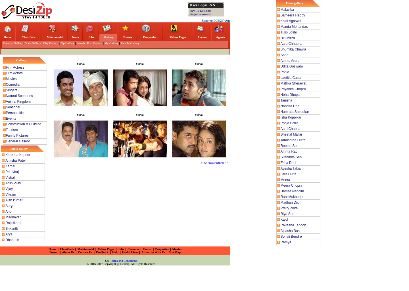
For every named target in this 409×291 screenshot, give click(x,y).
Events (127, 37)
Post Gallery (94, 43)
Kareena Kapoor (17, 155)
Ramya (285, 242)
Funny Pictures (17, 136)
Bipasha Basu (290, 231)
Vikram (10, 195)
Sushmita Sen (291, 157)
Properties (149, 37)
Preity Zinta (289, 208)
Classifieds (29, 37)
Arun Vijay (13, 183)
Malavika (287, 10)
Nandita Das (289, 106)
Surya (9, 206)
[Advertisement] (121, 10)
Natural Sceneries (19, 96)
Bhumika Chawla (293, 49)
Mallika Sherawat (293, 83)
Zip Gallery (67, 43)
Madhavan (13, 217)
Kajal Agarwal (290, 21)
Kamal (10, 166)
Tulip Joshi (288, 32)
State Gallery (33, 43)
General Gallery (18, 141)
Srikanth (11, 229)
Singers (12, 90)
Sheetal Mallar (291, 134)
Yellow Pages (178, 37)
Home (7, 37)
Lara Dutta (288, 174)
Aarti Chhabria (291, 44)
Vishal (9, 178)
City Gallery (50, 43)
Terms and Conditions (123, 260)
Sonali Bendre (291, 237)
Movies (11, 79)
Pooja (284, 72)
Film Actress (15, 67)
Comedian (14, 85)
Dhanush (12, 240)
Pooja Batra (289, 123)
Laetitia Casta (290, 78)
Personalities (16, 113)
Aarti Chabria (290, 129)
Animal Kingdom (18, 102)
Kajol (284, 220)
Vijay (9, 189)
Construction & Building (23, 124)
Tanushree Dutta (292, 140)
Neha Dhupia (290, 95)
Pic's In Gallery (130, 43)
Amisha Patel (15, 161)
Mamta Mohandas (294, 27)
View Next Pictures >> (214, 162)
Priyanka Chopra (293, 89)
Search (81, 43)
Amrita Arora (289, 61)
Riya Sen (287, 214)
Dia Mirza (287, 38)
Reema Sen (289, 146)
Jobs (91, 37)
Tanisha (286, 100)
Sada (284, 55)
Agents (220, 37)
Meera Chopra (291, 185)
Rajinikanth (13, 223)
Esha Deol (288, 163)
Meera (285, 180)
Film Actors (14, 73)
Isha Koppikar (290, 117)
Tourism (12, 130)
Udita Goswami (291, 66)
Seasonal (13, 107)
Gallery (109, 37)
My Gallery (111, 43)
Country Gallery (12, 43)
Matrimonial (55, 37)
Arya (8, 234)
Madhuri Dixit (290, 202)
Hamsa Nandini (292, 191)
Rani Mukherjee (292, 197)
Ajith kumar (13, 200)
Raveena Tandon (293, 225)
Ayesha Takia (290, 168)
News (75, 37)
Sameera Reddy (292, 15)
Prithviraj (12, 172)
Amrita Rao (288, 151)
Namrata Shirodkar (294, 112)
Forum (202, 37)
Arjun (9, 212)
